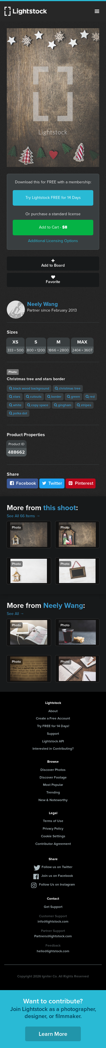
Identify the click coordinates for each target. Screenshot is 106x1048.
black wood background (29, 388)
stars (14, 396)
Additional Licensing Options (53, 241)
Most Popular (53, 784)
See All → (15, 614)
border (54, 396)
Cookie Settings (53, 836)
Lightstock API (53, 741)
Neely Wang (42, 304)
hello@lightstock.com (53, 951)
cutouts (34, 396)
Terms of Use (53, 820)
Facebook (22, 483)
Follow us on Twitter (57, 866)
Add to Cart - (53, 227)
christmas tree (68, 388)
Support (53, 733)
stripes (84, 405)
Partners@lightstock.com (53, 936)
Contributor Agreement (53, 843)
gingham (62, 405)
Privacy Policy (53, 828)
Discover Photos (53, 769)
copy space (37, 405)
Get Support (53, 906)
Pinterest (80, 483)
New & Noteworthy (53, 800)
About (53, 711)
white (15, 405)
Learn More (53, 1034)
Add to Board (53, 263)
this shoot (59, 507)
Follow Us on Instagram (57, 884)
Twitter (52, 483)
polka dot (18, 413)
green (73, 396)
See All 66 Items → (23, 516)
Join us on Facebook (57, 875)
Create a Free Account (53, 718)
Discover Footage (53, 777)
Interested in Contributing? (53, 748)
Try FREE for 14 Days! (53, 726)
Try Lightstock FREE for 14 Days (53, 198)
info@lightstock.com (53, 921)
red (90, 396)
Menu (96, 11)
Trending (53, 792)
